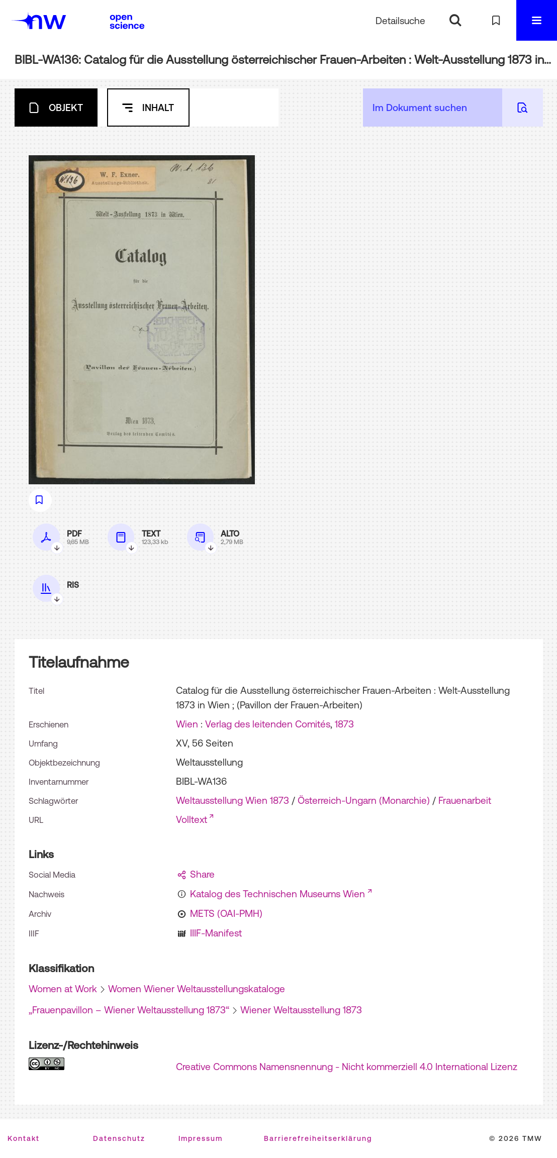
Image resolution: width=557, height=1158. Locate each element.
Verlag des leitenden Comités (267, 723)
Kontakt (24, 1138)
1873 (344, 723)
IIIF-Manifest (216, 932)
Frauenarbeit (464, 800)
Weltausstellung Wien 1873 (232, 800)
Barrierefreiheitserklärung (318, 1138)
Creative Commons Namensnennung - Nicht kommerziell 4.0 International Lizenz (346, 1066)
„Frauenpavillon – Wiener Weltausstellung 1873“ (129, 1009)
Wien (187, 723)
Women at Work (63, 988)
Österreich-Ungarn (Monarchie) (364, 800)
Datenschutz (119, 1138)
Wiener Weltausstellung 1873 (301, 1009)
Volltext (191, 819)
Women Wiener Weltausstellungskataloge (196, 988)
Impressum (200, 1138)
